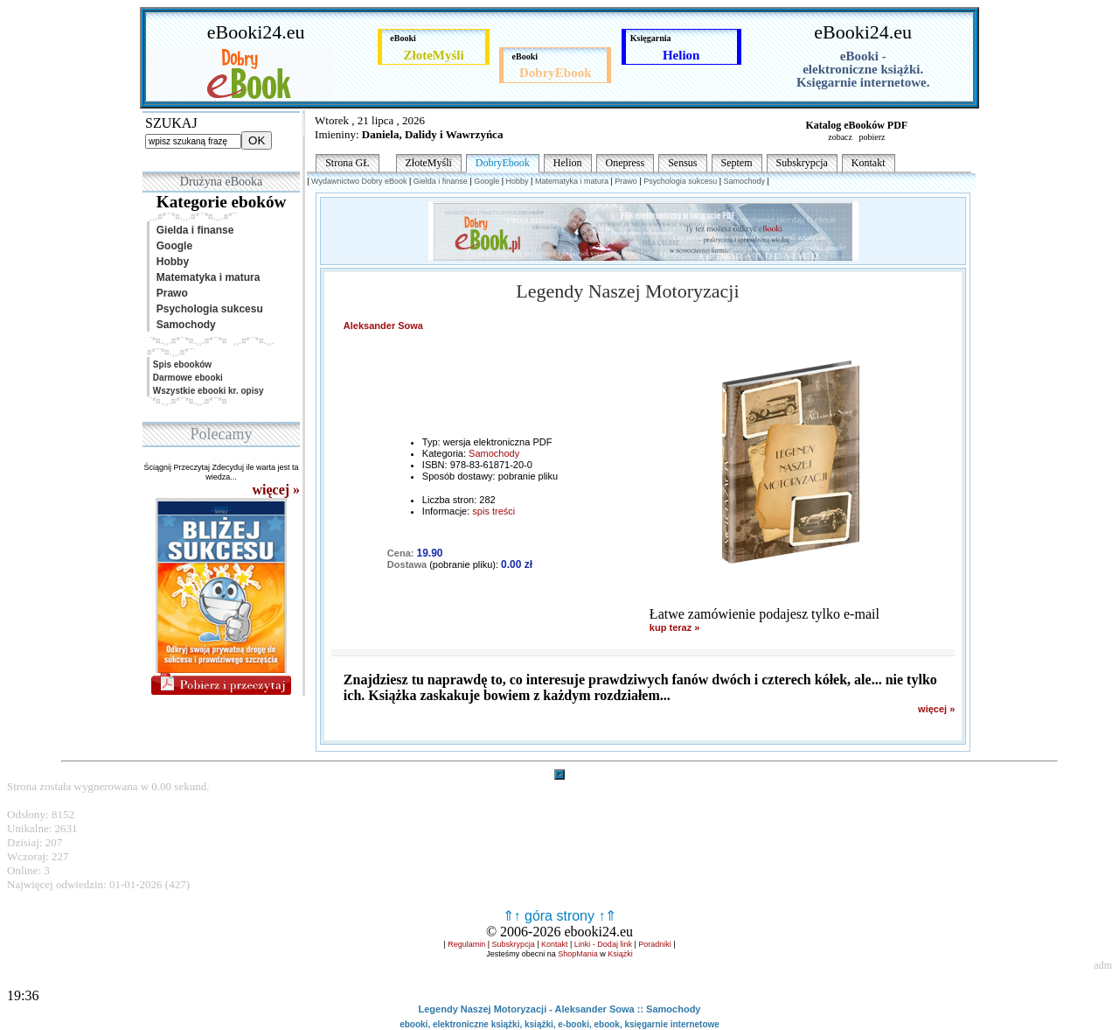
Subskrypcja (802, 163)
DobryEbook (503, 163)
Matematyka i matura (205, 277)
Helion (567, 163)
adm (1103, 965)
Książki (620, 953)
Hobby (169, 262)
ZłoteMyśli (429, 163)
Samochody (183, 325)
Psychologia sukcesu (206, 309)
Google (171, 246)
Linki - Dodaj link (603, 944)
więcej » (936, 709)
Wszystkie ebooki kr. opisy (207, 391)
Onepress (625, 163)
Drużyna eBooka (221, 181)
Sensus (682, 163)
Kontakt (868, 163)
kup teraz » (674, 627)
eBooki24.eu (256, 32)
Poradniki (654, 944)
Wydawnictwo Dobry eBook (359, 181)
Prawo (169, 293)
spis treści (493, 511)
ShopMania (578, 953)
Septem (737, 163)
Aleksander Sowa (383, 325)
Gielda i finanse (191, 230)
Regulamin (466, 944)
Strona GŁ (347, 163)
